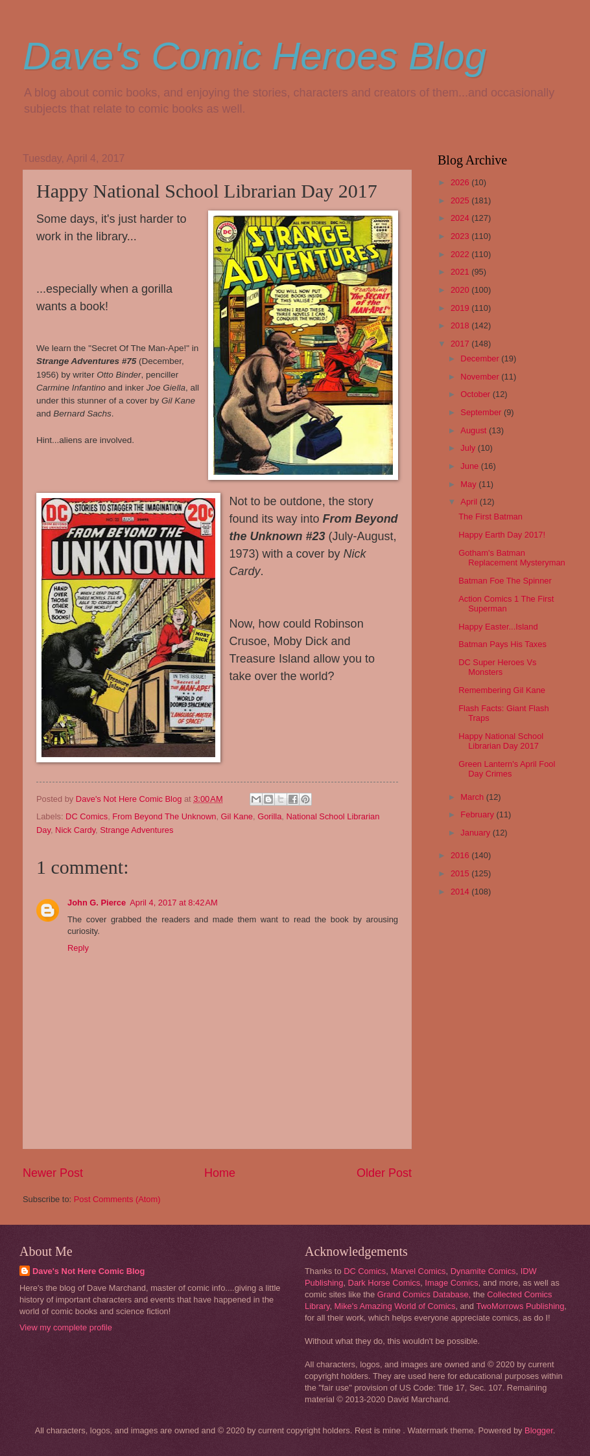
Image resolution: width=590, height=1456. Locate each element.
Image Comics (451, 1283)
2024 (461, 218)
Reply (78, 948)
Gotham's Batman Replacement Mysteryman (511, 557)
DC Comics (86, 816)
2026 (461, 182)
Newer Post (53, 1172)
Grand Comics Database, (424, 1294)
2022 (461, 254)
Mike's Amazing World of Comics (395, 1306)
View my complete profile (65, 1327)
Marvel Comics (417, 1271)
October (476, 394)
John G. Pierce (96, 902)
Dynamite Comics (483, 1271)
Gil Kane (237, 816)
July (468, 448)
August (474, 430)
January (476, 832)
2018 (461, 325)
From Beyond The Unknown (164, 816)
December (480, 358)
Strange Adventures (136, 830)
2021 (461, 272)
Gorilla (269, 816)
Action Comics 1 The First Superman (506, 603)
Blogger (539, 1430)
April (469, 501)
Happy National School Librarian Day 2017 (500, 741)
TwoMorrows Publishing (520, 1306)
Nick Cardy (75, 830)
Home (219, 1172)
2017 (461, 343)
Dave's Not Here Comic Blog (88, 1271)
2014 (461, 891)
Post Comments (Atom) (117, 1199)
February (478, 814)
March (473, 797)
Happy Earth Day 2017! (501, 535)
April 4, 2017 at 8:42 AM (174, 902)
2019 (461, 308)
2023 (461, 236)
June (470, 466)
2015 (461, 873)
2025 (461, 200)
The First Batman (490, 516)
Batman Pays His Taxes (502, 644)
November (480, 376)
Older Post (384, 1172)
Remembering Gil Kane (501, 690)
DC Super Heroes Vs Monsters (497, 667)
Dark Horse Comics (384, 1283)
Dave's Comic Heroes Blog (254, 56)
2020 (461, 290)
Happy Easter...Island (497, 626)
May (469, 484)
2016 (461, 855)
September (482, 412)
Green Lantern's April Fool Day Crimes (506, 769)
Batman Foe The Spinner (505, 581)
